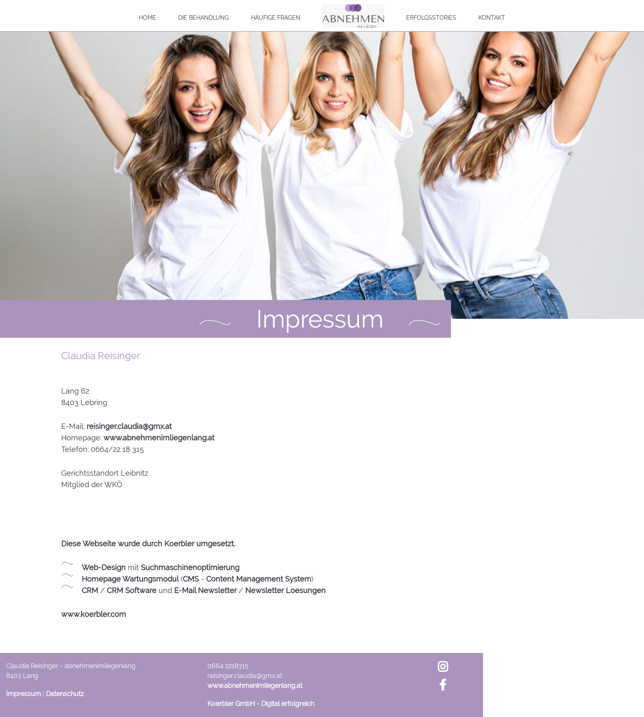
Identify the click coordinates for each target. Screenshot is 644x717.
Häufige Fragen (275, 17)
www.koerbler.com (93, 614)
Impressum (23, 694)
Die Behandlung (203, 17)
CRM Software (131, 590)
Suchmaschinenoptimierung (190, 567)
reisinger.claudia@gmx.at (129, 426)
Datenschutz (65, 694)
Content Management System (258, 579)
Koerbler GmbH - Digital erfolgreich (260, 704)
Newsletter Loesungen (285, 590)
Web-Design (104, 567)
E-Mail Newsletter (205, 590)
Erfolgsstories (431, 17)
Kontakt (491, 17)
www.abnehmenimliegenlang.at (159, 437)
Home (147, 17)
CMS (191, 579)
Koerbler (179, 543)
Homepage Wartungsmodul (130, 579)
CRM (90, 590)
